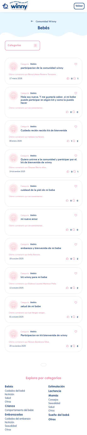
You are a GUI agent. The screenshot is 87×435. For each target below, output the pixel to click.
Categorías (22, 46)
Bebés (33, 64)
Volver (79, 6)
